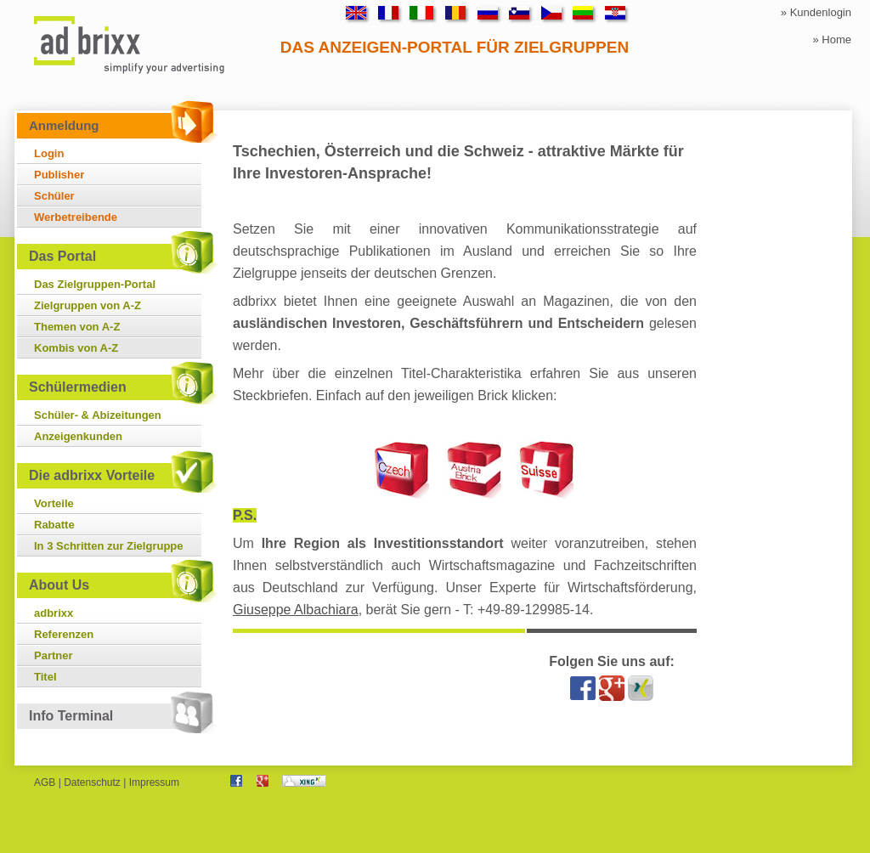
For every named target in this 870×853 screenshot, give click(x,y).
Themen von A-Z (77, 326)
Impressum (154, 782)
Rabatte (54, 524)
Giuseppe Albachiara (296, 609)
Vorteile (54, 503)
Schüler (54, 195)
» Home (831, 39)
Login (49, 153)
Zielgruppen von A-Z (87, 305)
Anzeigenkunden (78, 436)
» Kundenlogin (816, 12)
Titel (45, 676)
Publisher (59, 174)
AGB (44, 782)
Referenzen (63, 634)
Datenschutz (92, 782)
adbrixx (53, 613)
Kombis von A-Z (76, 348)
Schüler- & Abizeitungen (97, 415)
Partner (53, 655)
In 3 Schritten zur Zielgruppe (109, 545)
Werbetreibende (75, 217)
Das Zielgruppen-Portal (94, 284)
